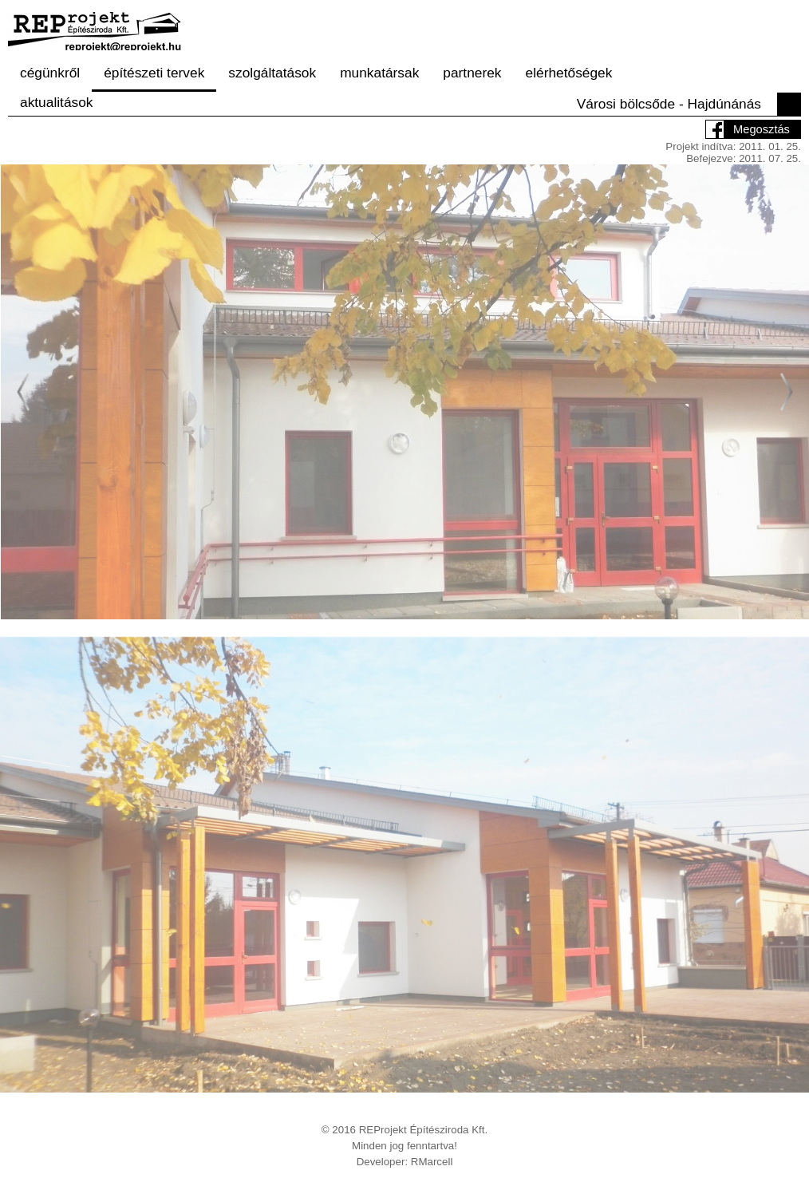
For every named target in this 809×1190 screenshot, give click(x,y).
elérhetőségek (569, 73)
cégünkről (50, 73)
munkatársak (379, 73)
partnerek (472, 73)
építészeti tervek (154, 73)
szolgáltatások (272, 73)
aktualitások (56, 102)
